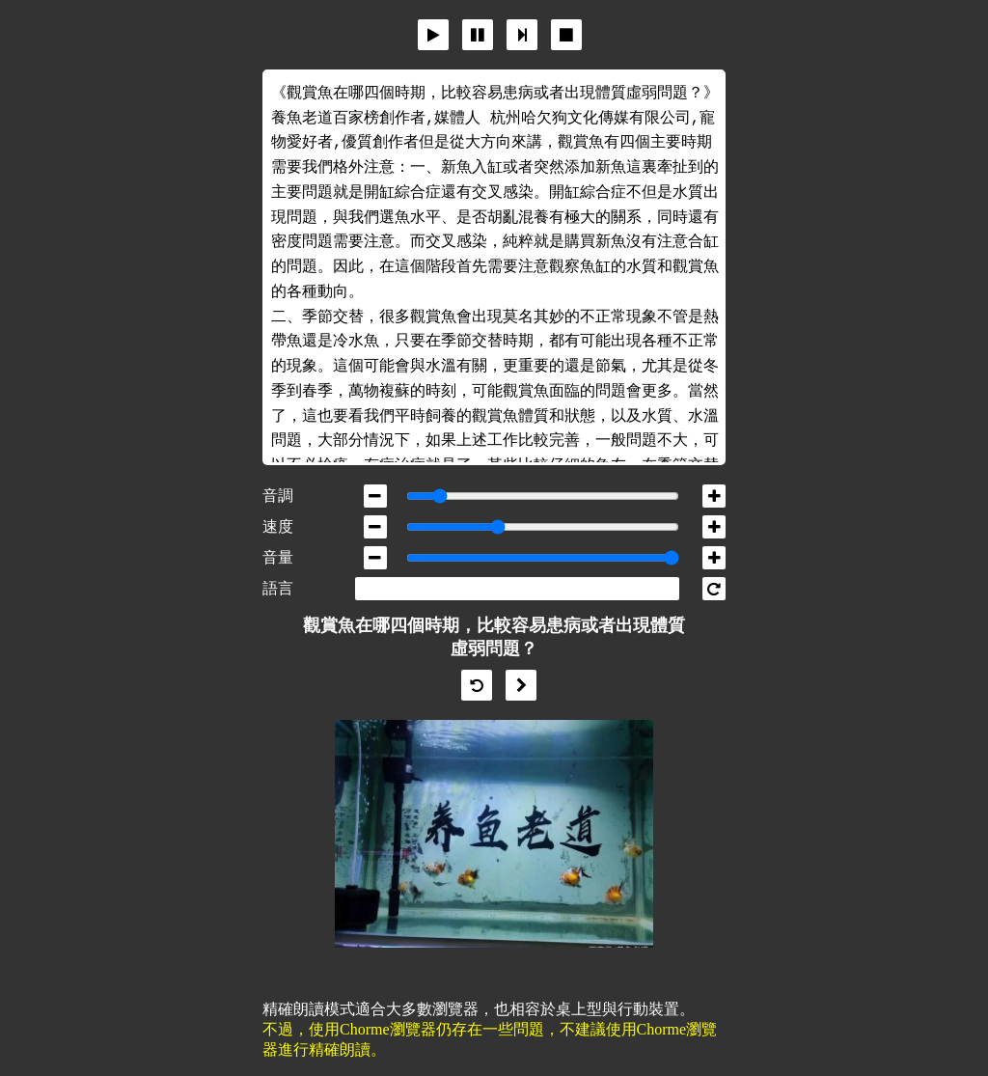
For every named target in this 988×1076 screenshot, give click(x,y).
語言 (277, 588)
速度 (277, 526)
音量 (277, 557)
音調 (277, 495)
